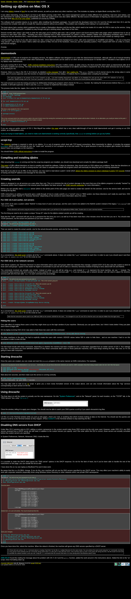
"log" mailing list (72, 72)
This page (4, 172)
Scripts (20, 1)
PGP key (38, 596)
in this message (52, 72)
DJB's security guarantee (75, 191)
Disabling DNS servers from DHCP (21, 444)
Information (9, 1)
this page (55, 135)
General (3, 1)
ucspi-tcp (7, 151)
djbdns (38, 1)
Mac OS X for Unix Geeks (21, 18)
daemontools (5, 58)
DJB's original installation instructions (41, 65)
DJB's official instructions (23, 158)
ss (28, 403)
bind (23, 11)
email (32, 596)
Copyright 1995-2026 (7, 596)
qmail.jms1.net (31, 1)
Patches (15, 1)
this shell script (20, 266)
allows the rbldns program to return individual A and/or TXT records (100, 177)
